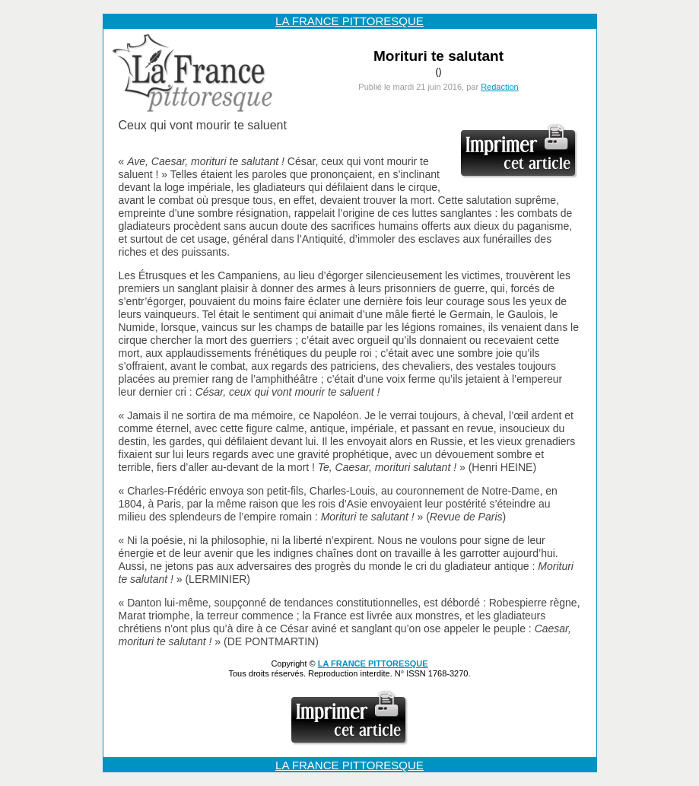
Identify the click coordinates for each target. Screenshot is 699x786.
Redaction (500, 86)
